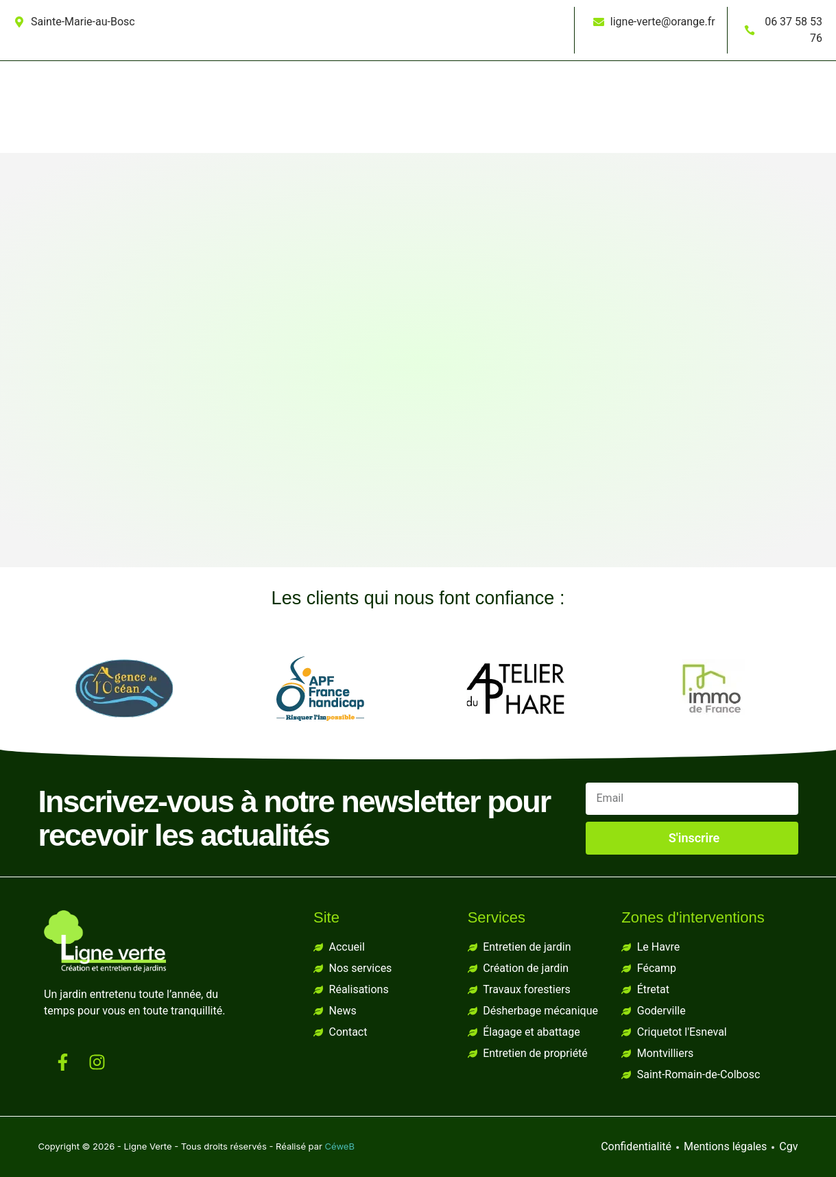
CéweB (340, 1146)
